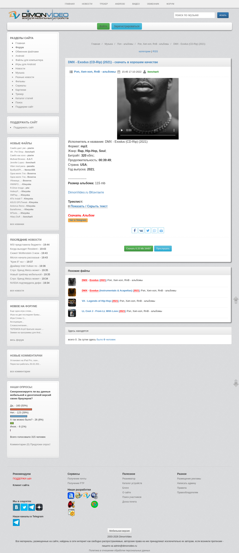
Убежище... (15, 180)
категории (145, 51)
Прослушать (163, 248)
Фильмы (20, 81)
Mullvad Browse (17, 159)
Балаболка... (16, 209)
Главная (69, 4)
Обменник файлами (27, 51)
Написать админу (186, 483)
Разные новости (25, 77)
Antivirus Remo (17, 206)
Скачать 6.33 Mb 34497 (138, 248)
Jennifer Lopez (17, 162)
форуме (31, 306)
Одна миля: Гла (18, 173)
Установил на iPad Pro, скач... (24, 360)
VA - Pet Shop (17, 152)
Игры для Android (26, 64)
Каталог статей (24, 98)
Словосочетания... (19, 325)
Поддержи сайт (24, 106)
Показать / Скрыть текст (89, 206)
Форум (170, 4)
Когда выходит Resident (24, 248)
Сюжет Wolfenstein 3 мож (24, 253)
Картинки (21, 89)
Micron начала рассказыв (24, 257)
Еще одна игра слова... (21, 311)
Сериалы (21, 85)
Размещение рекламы (189, 478)
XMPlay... (14, 195)
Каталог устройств (132, 483)
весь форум (17, 339)
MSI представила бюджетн (25, 244)
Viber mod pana (17, 166)
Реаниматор (129, 478)
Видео (136, 4)
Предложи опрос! (40, 444)
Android (120, 4)
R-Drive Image (17, 188)
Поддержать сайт (23, 122)
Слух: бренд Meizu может (25, 270)
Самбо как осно (18, 155)
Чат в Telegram (77, 220)
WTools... (14, 213)
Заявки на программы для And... (26, 332)
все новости (17, 290)
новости (35, 239)
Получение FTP (76, 483)
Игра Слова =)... (18, 318)
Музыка (20, 72)
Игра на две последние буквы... (25, 314)
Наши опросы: (21, 387)
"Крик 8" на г (17, 261)
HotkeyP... (15, 191)
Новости (87, 4)
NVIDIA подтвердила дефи (25, 282)
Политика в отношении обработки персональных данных (119, 550)
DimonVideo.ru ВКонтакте (86, 192)
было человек (106, 339)
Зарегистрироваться (126, 26)
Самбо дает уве (18, 148)
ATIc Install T (16, 198)
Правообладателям (187, 492)
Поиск (19, 102)
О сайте (126, 492)
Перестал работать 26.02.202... (25, 364)
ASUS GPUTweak (19, 202)
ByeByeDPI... (16, 170)
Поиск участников (132, 497)
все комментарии (20, 371)
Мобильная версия (119, 531)
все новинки (17, 224)
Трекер (104, 4)
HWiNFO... (15, 184)
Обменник (153, 4)
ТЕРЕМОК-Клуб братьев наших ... (27, 329)
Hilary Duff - (16, 217)
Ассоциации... (17, 322)
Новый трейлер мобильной (26, 274)
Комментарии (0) (20, 444)
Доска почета (129, 501)
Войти (103, 26)
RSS (155, 51)
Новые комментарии (26, 355)
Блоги (125, 488)
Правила (182, 488)
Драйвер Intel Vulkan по (23, 265)
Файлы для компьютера (29, 60)
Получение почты (77, 478)
